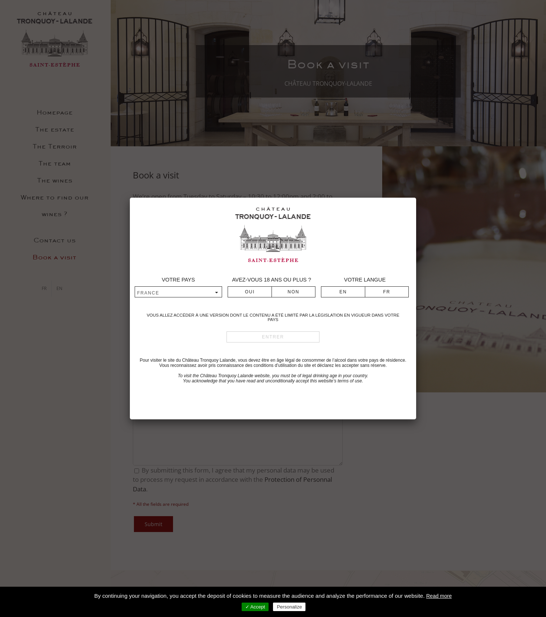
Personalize (289, 607)
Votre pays (178, 280)
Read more (439, 596)
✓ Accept (255, 607)
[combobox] (178, 292)
